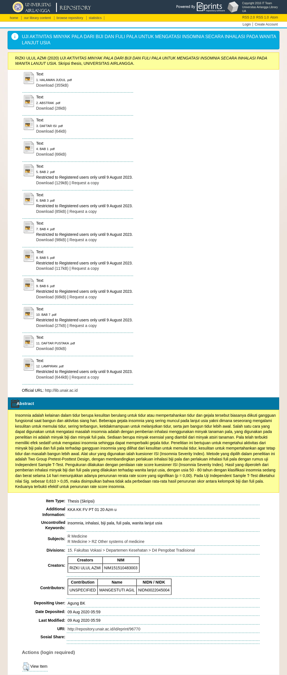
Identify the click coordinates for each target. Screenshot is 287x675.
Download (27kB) (51, 325)
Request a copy (85, 183)
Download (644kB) (52, 377)
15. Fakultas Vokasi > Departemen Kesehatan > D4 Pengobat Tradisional (131, 550)
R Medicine (77, 536)
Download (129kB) (52, 183)
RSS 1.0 (262, 17)
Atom (274, 17)
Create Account (266, 24)
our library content (37, 18)
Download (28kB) (51, 108)
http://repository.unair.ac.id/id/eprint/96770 (104, 629)
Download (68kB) (51, 297)
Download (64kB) (51, 131)
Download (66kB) (51, 154)
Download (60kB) (51, 348)
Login (247, 24)
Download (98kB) (51, 240)
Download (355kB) (52, 85)
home (14, 18)
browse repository (70, 18)
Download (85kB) (51, 211)
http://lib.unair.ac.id (61, 390)
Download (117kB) (52, 268)
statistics (95, 18)
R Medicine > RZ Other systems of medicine (106, 541)
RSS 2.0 (248, 17)
